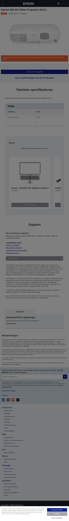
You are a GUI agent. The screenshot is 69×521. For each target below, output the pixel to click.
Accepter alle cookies (57, 509)
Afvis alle (57, 513)
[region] (34, 513)
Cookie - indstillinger (57, 517)
